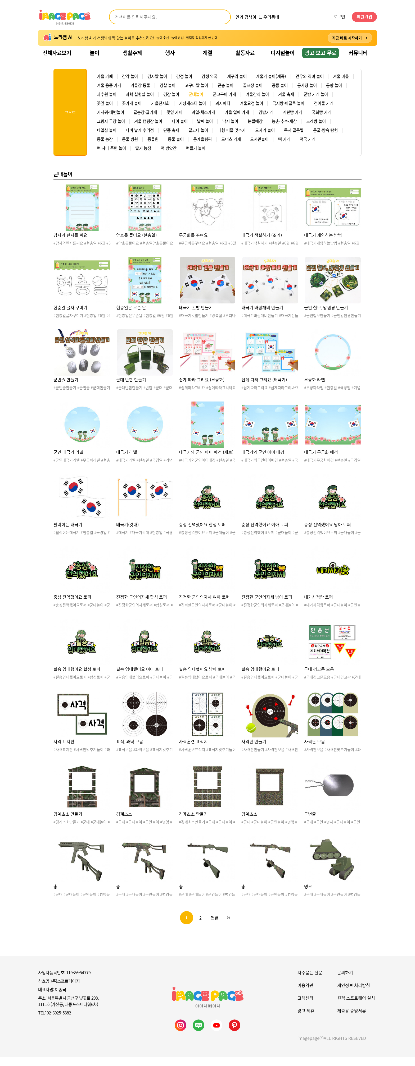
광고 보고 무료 (320, 53)
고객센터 (305, 1007)
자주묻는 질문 (309, 981)
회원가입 (364, 17)
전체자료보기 (57, 53)
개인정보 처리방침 (353, 994)
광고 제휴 (305, 1019)
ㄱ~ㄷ (70, 116)
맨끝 (215, 927)
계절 (207, 53)
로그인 (339, 17)
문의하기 (345, 981)
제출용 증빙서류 (351, 1019)
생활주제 (132, 53)
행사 (170, 53)
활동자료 (245, 53)
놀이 (94, 53)
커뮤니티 (358, 53)
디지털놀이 (283, 53)
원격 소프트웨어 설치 (356, 1007)
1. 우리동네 (269, 17)
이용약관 (305, 994)
